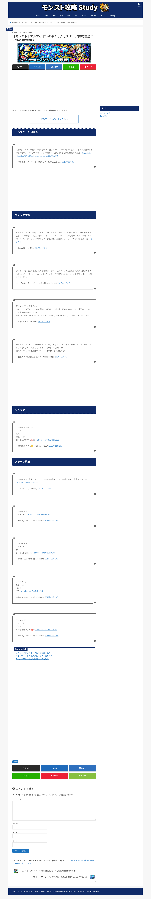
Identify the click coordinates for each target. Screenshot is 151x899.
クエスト (93, 16)
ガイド (103, 16)
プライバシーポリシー (41, 892)
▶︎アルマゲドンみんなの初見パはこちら (32, 659)
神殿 (68, 16)
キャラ (84, 16)
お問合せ (56, 892)
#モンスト (86, 153)
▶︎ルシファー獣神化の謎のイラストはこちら (34, 656)
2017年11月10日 (56, 446)
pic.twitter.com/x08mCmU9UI (46, 156)
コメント (16, 800)
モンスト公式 (105, 113)
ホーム (38, 16)
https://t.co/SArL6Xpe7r (25, 156)
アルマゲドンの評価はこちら (54, 119)
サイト (14, 841)
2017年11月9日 (68, 162)
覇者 (61, 16)
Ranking (112, 16)
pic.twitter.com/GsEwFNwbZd (47, 440)
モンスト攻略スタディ (78, 892)
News (46, 16)
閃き (76, 16)
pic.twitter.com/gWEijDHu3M (27, 482)
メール (15, 832)
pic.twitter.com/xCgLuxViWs (43, 553)
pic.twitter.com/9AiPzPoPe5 (32, 591)
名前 (15, 823)
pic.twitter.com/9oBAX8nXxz (45, 630)
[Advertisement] (32, 88)
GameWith (104, 116)
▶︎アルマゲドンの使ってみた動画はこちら (33, 653)
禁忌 (54, 16)
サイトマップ (25, 892)
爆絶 (16, 761)
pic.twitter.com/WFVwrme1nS (38, 515)
